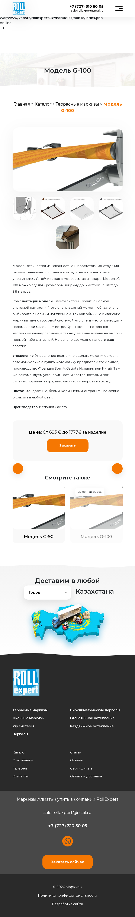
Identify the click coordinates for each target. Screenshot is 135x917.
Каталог (43, 104)
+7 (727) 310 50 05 (86, 6)
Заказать (68, 445)
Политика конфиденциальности (67, 895)
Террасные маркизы (77, 104)
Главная (21, 104)
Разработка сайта (67, 904)
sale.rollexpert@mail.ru (87, 10)
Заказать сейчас (67, 862)
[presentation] (18, 468)
